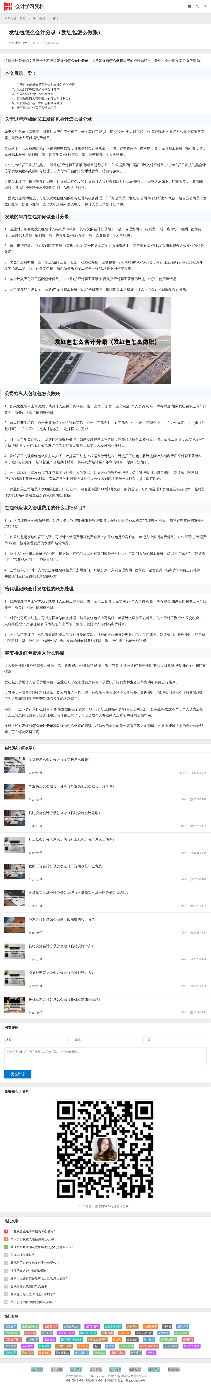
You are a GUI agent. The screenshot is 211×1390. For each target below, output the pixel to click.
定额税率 (10, 1355)
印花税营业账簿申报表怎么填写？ (33, 1234)
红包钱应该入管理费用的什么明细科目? (43, 98)
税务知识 (154, 1372)
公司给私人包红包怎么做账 (35, 94)
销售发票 (163, 1335)
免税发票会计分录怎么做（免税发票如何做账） (65, 999)
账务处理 (10, 1348)
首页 (23, 18)
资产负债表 (92, 1329)
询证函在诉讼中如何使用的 (28, 1273)
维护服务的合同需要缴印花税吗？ (33, 1304)
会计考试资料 (88, 1383)
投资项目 (44, 1355)
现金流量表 (181, 1335)
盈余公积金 (126, 1348)
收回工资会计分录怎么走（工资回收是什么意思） (67, 866)
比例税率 (32, 1342)
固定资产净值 (191, 1348)
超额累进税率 (168, 1342)
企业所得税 (81, 1355)
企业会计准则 (113, 1329)
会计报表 (47, 1335)
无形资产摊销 (13, 1342)
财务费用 (136, 1355)
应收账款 (99, 1355)
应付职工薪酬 (64, 1348)
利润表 (167, 1329)
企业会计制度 (144, 1335)
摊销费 (110, 1348)
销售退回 (83, 1348)
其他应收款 (62, 1355)
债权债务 (44, 1348)
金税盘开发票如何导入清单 (28, 1289)
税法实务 (174, 1372)
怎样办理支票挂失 (22, 1257)
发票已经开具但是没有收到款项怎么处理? (38, 1281)
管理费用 (188, 1342)
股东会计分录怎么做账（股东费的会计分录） (63, 919)
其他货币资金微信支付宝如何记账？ (34, 1265)
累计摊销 (149, 1342)
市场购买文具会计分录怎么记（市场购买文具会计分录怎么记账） (79, 893)
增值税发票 (50, 1329)
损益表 (117, 1342)
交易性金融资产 (97, 1342)
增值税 (151, 1355)
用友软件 (127, 1378)
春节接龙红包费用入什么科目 (37, 107)
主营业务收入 (30, 1329)
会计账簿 (27, 1348)
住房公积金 (12, 1335)
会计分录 (39, 18)
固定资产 (10, 1329)
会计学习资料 (29, 6)
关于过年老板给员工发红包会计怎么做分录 (46, 84)
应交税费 (27, 1355)
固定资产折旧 (88, 1335)
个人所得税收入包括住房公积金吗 (33, 1242)
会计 (97, 1348)
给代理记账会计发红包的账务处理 (40, 103)
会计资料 (72, 1383)
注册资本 (107, 1335)
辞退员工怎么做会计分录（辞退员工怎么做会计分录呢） (72, 786)
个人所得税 (170, 1348)
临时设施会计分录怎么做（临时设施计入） (62, 946)
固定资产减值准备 (71, 1342)
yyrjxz (101, 1378)
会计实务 (57, 1372)
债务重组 (49, 1342)
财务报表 (30, 1335)
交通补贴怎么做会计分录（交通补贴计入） (62, 973)
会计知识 (76, 1372)
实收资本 (132, 1329)
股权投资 (182, 1329)
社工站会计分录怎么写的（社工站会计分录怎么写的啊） (72, 839)
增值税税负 (117, 1355)
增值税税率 (150, 1329)
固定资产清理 (66, 1335)
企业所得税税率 (149, 1348)
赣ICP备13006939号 (131, 1383)
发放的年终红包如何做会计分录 (38, 89)
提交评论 (18, 1076)
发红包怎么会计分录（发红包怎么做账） (60, 760)
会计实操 (37, 1372)
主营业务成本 (71, 1329)
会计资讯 (96, 1372)
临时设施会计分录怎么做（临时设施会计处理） (65, 813)
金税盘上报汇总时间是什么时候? (32, 1297)
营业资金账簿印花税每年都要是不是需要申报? (41, 1249)
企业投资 (132, 1342)
